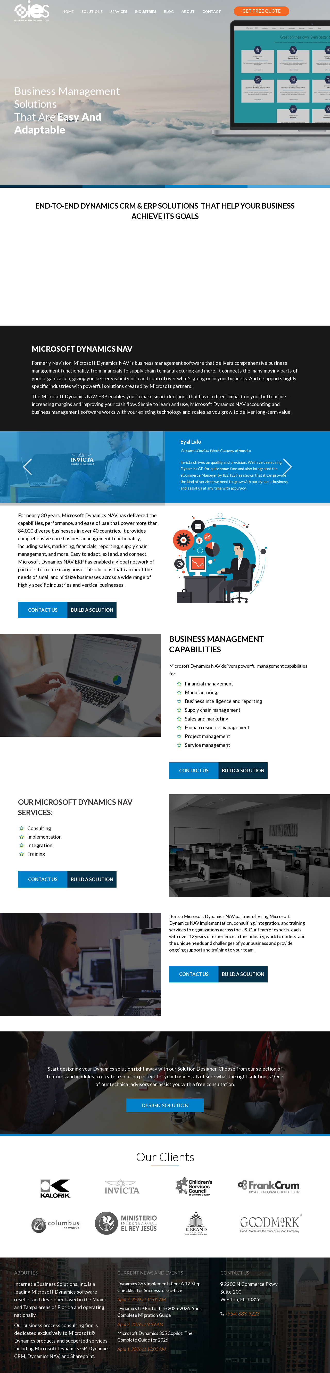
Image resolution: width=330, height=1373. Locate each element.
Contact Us (42, 610)
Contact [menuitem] (211, 11)
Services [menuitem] (118, 11)
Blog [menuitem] (169, 11)
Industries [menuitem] (145, 11)
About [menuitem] (188, 11)
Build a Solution (92, 610)
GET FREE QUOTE (261, 11)
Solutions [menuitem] (92, 11)
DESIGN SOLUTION (165, 1105)
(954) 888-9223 (243, 1314)
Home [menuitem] (68, 11)
